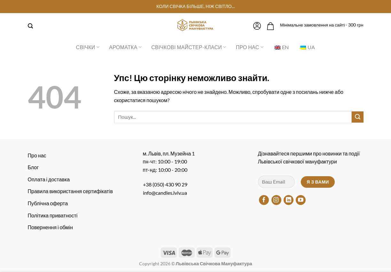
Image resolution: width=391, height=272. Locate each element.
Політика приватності (53, 215)
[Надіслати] (357, 117)
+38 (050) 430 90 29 (165, 184)
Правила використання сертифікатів (70, 191)
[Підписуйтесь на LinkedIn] (288, 200)
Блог (33, 167)
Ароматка (125, 47)
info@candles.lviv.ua (165, 193)
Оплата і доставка (49, 179)
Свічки (88, 47)
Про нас (249, 47)
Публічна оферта (48, 203)
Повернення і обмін (50, 227)
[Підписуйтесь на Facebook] (264, 200)
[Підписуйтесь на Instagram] (276, 200)
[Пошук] (30, 26)
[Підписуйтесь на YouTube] (300, 200)
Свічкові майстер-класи (188, 47)
